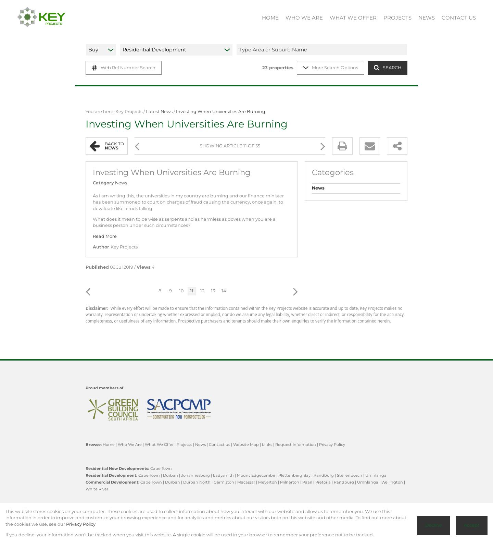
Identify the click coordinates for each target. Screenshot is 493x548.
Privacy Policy (332, 444)
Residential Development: (111, 475)
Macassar (246, 482)
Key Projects (128, 111)
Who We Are (130, 444)
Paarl (307, 482)
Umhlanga (376, 475)
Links (267, 444)
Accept (471, 525)
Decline (433, 525)
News (121, 182)
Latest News (159, 111)
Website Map (246, 444)
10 (181, 290)
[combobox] (323, 50)
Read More (105, 236)
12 (202, 290)
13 (213, 290)
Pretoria (323, 482)
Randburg (324, 475)
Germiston (224, 482)
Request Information (295, 444)
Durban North (197, 482)
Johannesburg (195, 475)
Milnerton (289, 482)
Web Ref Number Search (123, 68)
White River (97, 489)
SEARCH (387, 68)
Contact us (219, 444)
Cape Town (161, 468)
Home (109, 444)
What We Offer (159, 444)
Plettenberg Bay (294, 475)
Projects (184, 444)
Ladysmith (223, 475)
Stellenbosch (349, 475)
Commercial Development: (112, 482)
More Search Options (330, 67)
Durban (170, 475)
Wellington (392, 482)
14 (224, 290)
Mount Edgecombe (256, 475)
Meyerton (267, 482)
